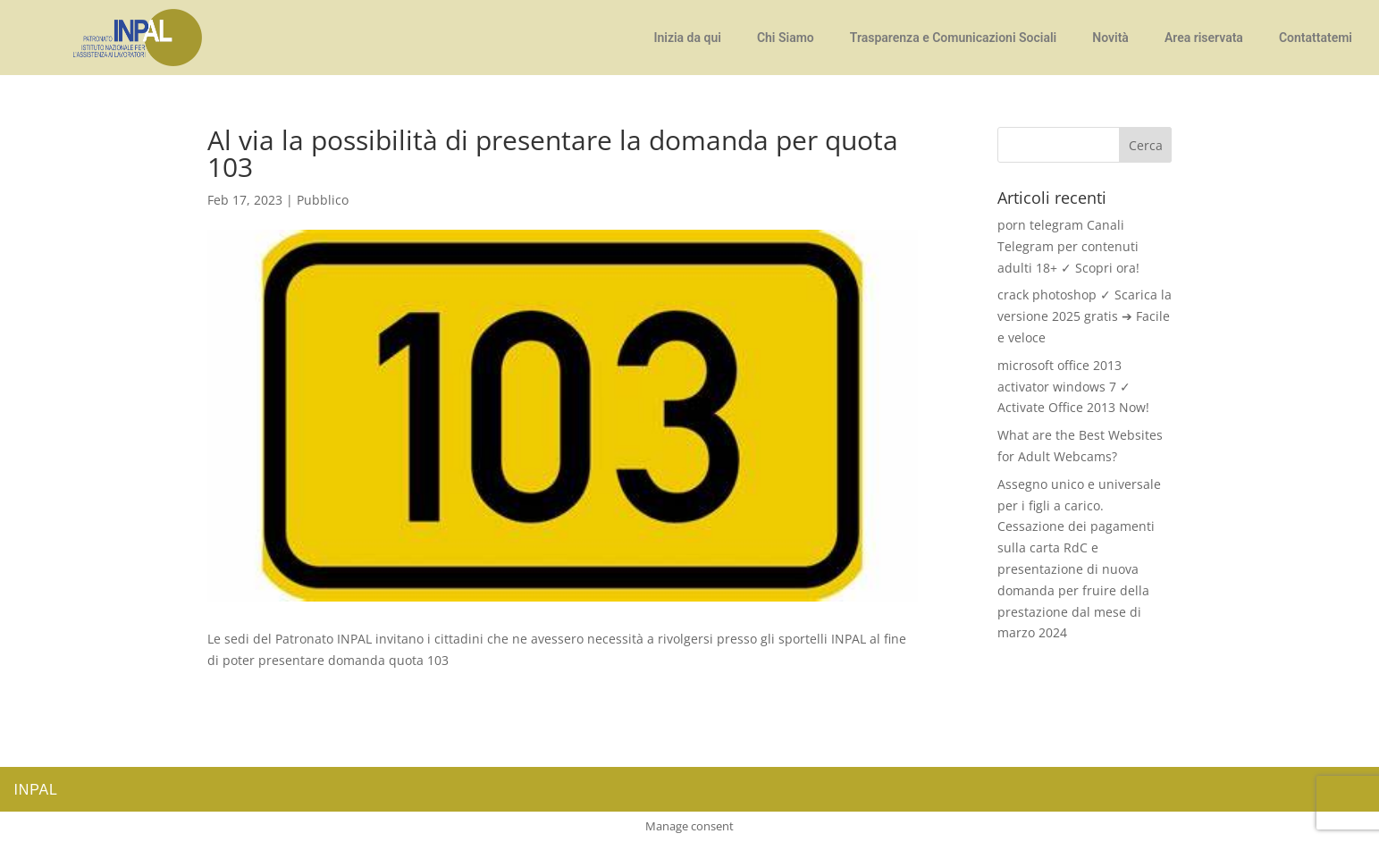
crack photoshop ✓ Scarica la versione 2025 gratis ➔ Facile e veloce (1084, 316)
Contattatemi (1315, 37)
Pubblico (323, 199)
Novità (1110, 37)
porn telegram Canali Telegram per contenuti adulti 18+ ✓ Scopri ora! (1068, 246)
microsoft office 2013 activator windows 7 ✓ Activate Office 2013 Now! (1073, 387)
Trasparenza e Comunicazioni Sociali (953, 37)
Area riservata (1204, 37)
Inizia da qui (686, 37)
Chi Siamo (785, 37)
